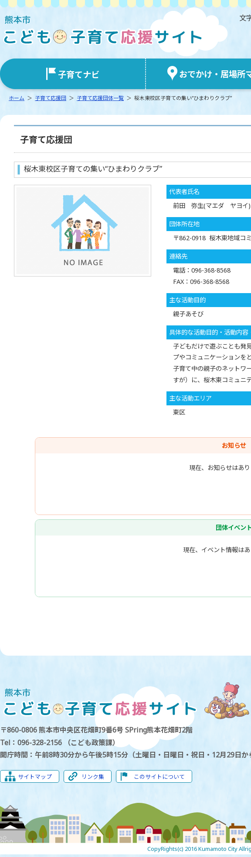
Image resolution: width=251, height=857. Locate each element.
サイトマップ (35, 777)
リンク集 (92, 777)
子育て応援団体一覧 (100, 98)
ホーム (16, 98)
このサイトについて (159, 777)
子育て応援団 (50, 98)
